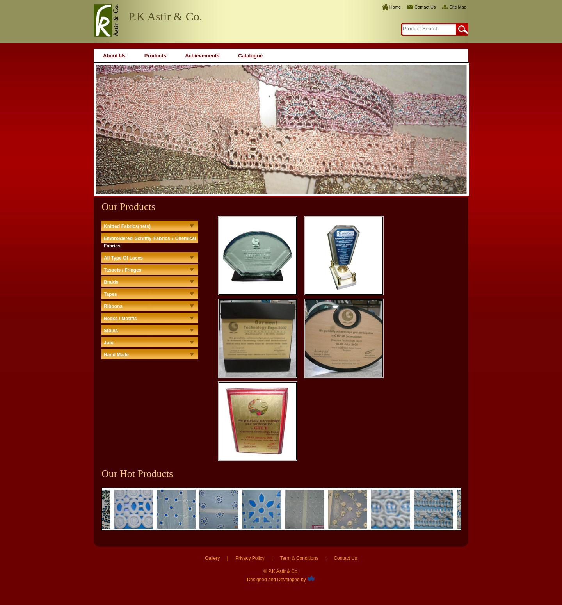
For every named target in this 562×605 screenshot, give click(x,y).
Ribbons (113, 306)
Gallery (212, 558)
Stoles (111, 330)
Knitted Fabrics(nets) (127, 226)
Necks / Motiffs (120, 318)
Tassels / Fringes (123, 270)
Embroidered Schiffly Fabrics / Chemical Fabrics (150, 242)
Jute (109, 342)
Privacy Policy (250, 558)
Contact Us (425, 7)
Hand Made (116, 355)
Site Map (458, 7)
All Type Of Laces (123, 258)
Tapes (110, 294)
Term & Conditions (299, 558)
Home (395, 7)
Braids (111, 282)
